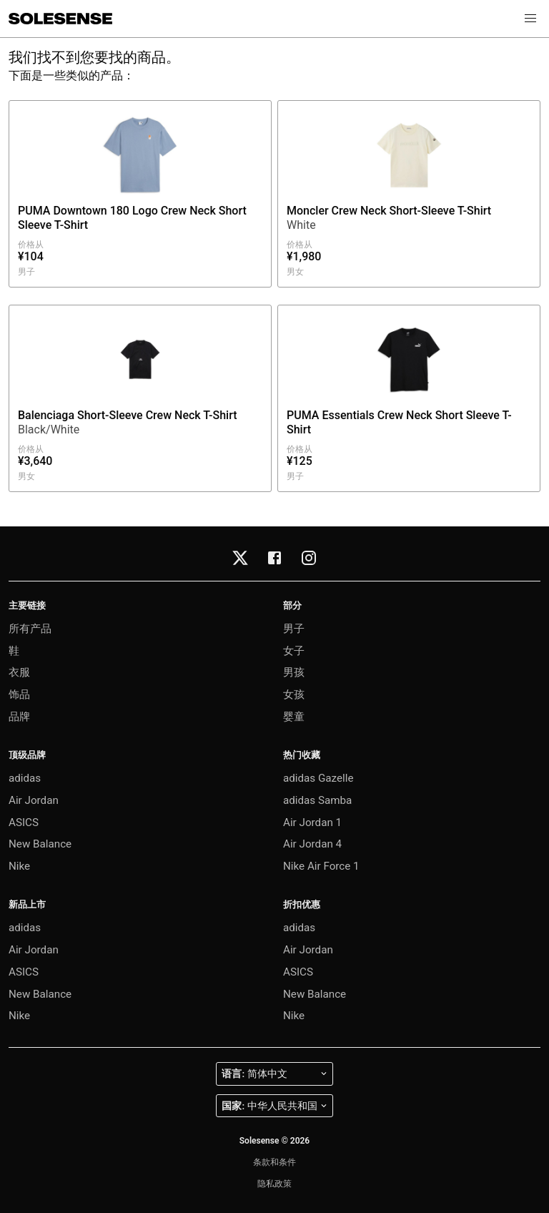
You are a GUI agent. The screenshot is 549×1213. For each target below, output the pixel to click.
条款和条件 (274, 1162)
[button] (530, 18)
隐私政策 (274, 1184)
